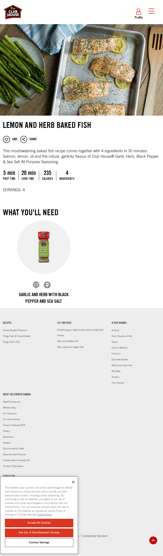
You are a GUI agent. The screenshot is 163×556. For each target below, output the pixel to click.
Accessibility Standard (95, 533)
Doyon (115, 339)
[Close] (73, 482)
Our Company (10, 410)
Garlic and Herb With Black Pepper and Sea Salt (43, 298)
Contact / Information (13, 463)
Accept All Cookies (39, 523)
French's (116, 351)
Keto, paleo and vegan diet (70, 344)
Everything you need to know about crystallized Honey (80, 330)
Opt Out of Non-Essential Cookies (39, 532)
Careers (6, 440)
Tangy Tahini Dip (11, 339)
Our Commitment (11, 416)
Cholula (115, 327)
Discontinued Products (14, 451)
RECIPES (7, 320)
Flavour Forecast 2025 (14, 422)
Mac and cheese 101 (67, 338)
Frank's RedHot (119, 345)
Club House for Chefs (13, 445)
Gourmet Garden (120, 356)
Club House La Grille (122, 333)
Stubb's (115, 374)
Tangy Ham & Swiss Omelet (16, 333)
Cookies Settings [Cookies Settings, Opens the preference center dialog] (39, 542)
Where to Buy (9, 405)
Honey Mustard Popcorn (15, 327)
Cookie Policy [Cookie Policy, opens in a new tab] (44, 515)
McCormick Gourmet (122, 362)
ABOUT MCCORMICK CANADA (17, 391)
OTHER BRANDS (119, 320)
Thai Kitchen (118, 380)
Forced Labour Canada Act (16, 457)
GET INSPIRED (64, 320)
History (6, 428)
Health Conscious (11, 399)
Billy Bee (116, 368)
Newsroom (8, 434)
